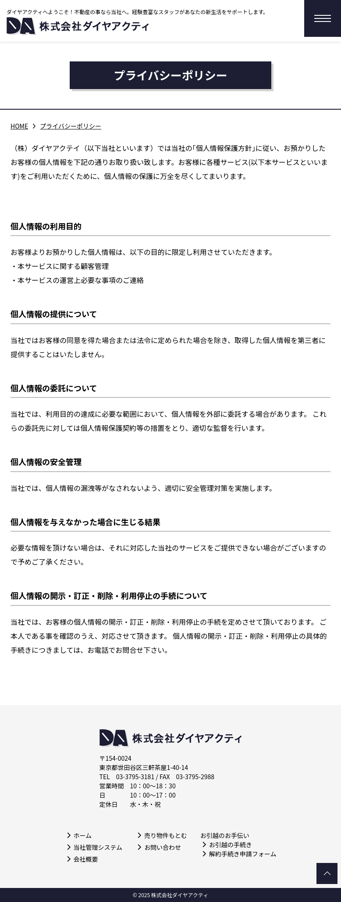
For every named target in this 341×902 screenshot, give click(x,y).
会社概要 (86, 859)
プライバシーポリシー (70, 126)
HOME (19, 126)
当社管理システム (98, 847)
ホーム (83, 835)
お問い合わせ (162, 847)
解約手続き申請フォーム (243, 853)
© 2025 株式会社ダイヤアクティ (170, 895)
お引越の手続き (230, 844)
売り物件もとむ (165, 835)
